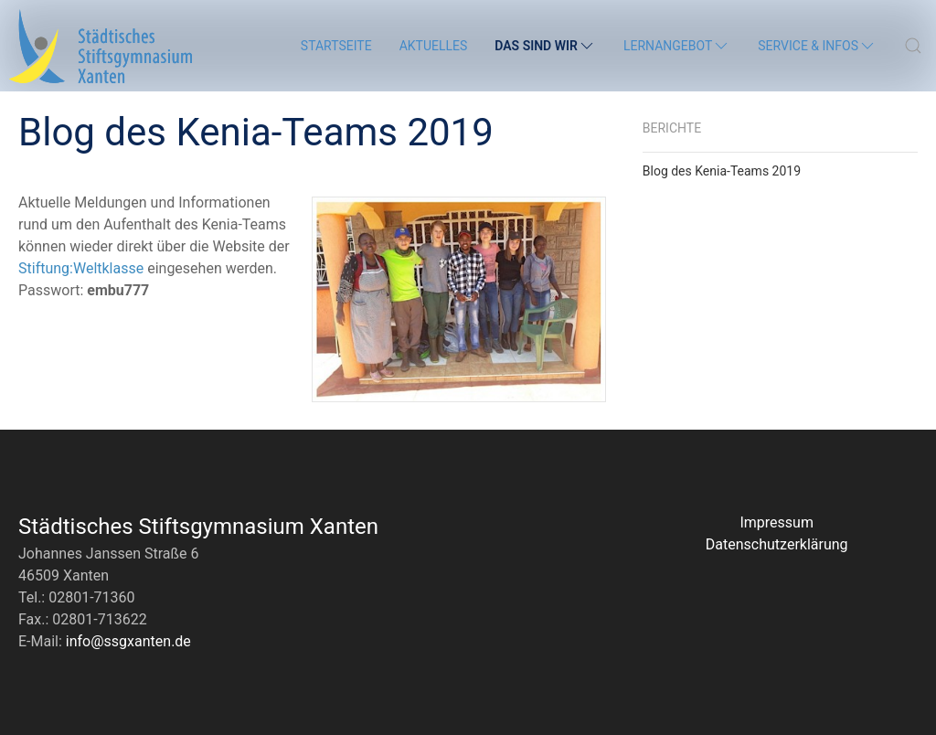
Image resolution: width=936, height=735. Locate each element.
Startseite (336, 45)
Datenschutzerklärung (777, 544)
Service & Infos (817, 46)
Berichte (672, 128)
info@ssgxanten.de (128, 641)
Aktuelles (433, 45)
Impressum (776, 522)
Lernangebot (676, 46)
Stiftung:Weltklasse (81, 268)
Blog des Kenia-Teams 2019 (722, 171)
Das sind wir (545, 46)
